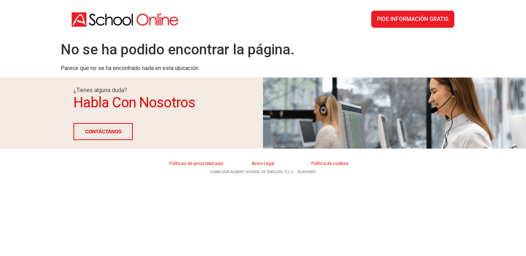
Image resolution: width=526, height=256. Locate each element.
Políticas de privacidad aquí (196, 163)
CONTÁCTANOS (103, 131)
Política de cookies (330, 163)
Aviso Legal (263, 163)
